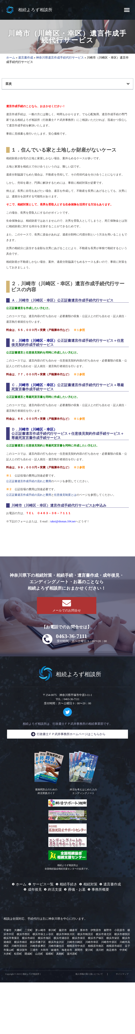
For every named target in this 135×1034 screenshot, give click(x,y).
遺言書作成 (25, 57)
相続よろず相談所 (35, 10)
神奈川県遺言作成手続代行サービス (60, 57)
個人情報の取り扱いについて (89, 974)
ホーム (10, 57)
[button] (126, 10)
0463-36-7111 (71, 636)
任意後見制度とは (65, 494)
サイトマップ (122, 974)
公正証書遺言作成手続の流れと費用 (28, 481)
